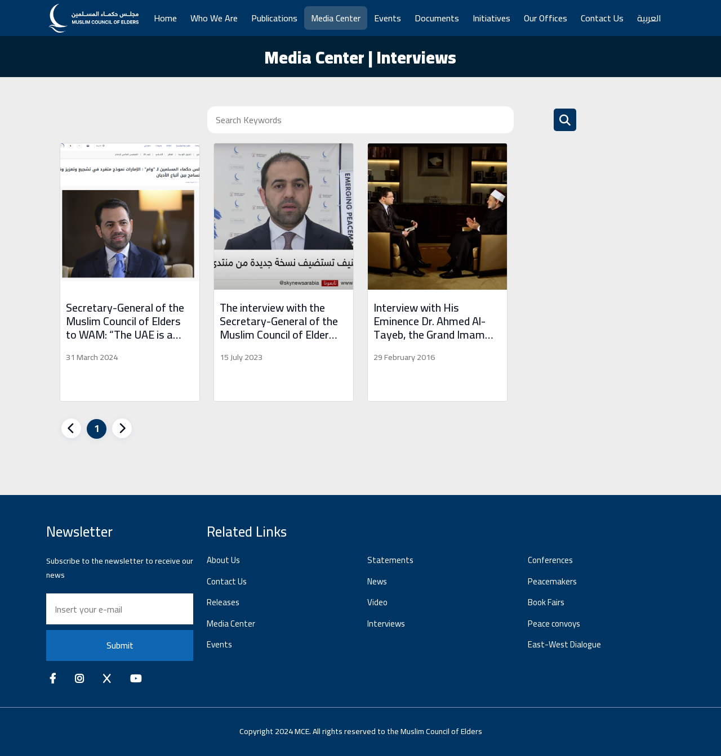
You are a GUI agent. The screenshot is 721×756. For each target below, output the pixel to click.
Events (387, 18)
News (377, 581)
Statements (390, 560)
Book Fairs (546, 602)
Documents (437, 18)
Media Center (335, 18)
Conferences (550, 560)
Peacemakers (552, 581)
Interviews (386, 623)
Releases (223, 602)
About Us (223, 560)
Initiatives (491, 18)
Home (165, 18)
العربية (649, 18)
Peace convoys (554, 623)
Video (377, 602)
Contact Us (602, 18)
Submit (119, 645)
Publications (274, 18)
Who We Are (214, 18)
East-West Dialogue (564, 644)
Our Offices (545, 18)
